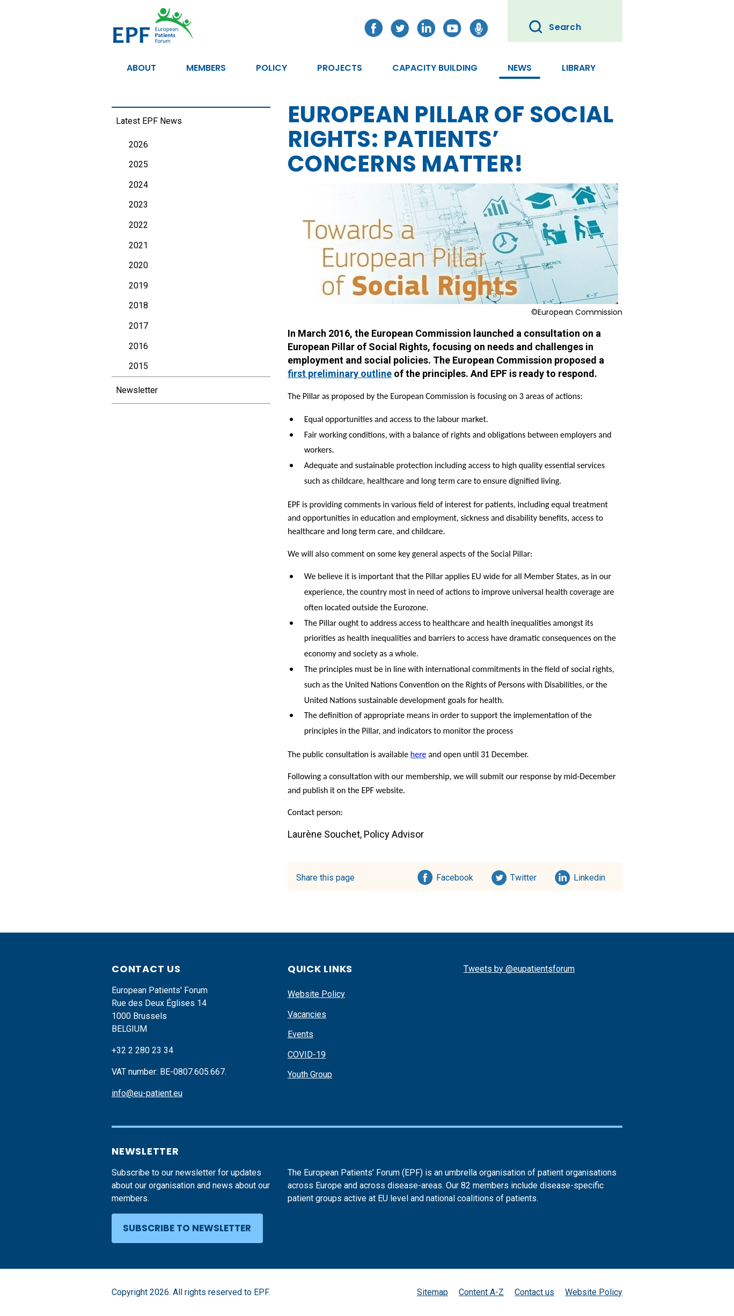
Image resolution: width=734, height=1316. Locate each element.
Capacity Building (435, 68)
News (520, 68)
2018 (138, 305)
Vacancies (307, 1014)
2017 (138, 326)
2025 (138, 164)
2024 (138, 185)
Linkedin (590, 876)
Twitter (526, 876)
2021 (138, 245)
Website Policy (316, 994)
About (141, 68)
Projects (339, 68)
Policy (271, 68)
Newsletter (137, 390)
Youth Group (310, 1074)
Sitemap (432, 1292)
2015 (138, 366)
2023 (138, 204)
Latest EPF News (149, 121)
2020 (138, 265)
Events (300, 1034)
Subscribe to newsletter (187, 1228)
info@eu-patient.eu (147, 1093)
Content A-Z (481, 1292)
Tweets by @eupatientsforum (519, 969)
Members (206, 68)
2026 (138, 144)
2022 (138, 225)
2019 (138, 285)
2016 (138, 346)
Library (579, 68)
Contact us (534, 1292)
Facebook (454, 876)
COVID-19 (307, 1054)
